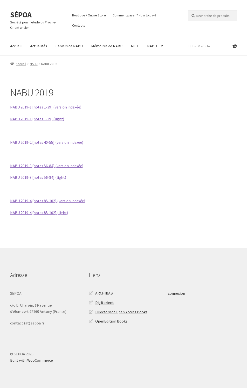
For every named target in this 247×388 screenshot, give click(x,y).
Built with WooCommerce (31, 360)
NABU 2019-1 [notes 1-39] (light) (37, 118)
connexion (176, 293)
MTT (135, 45)
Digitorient (104, 302)
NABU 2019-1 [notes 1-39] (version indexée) (45, 107)
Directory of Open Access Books (121, 311)
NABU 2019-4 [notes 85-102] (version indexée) (47, 200)
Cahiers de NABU (69, 45)
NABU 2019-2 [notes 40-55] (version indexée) (46, 142)
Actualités (38, 45)
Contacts (78, 25)
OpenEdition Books (111, 321)
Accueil (16, 45)
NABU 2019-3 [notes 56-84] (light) (38, 177)
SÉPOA (20, 15)
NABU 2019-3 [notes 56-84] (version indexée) (46, 165)
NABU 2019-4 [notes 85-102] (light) (39, 212)
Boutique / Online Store (89, 15)
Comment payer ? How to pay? (134, 15)
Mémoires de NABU (107, 45)
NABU (152, 45)
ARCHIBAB (104, 293)
